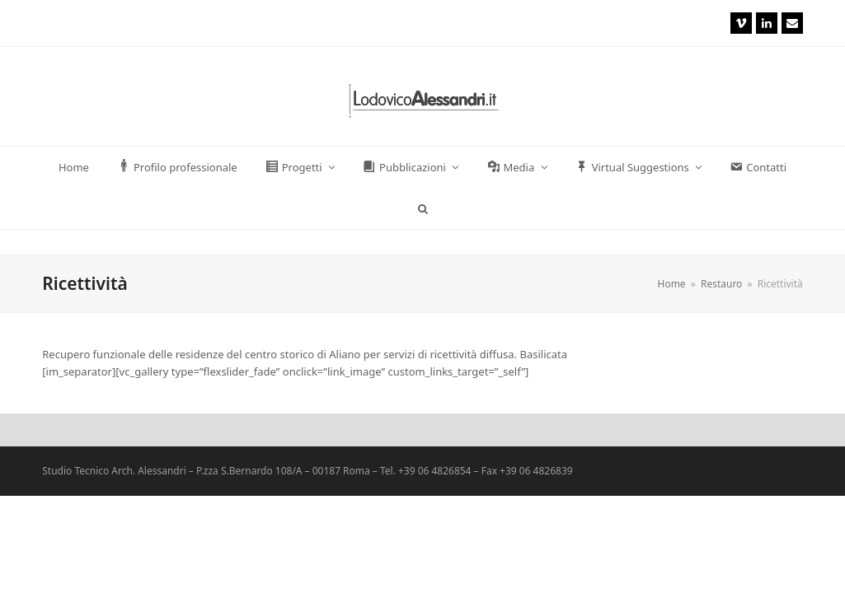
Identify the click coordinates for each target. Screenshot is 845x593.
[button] (422, 208)
